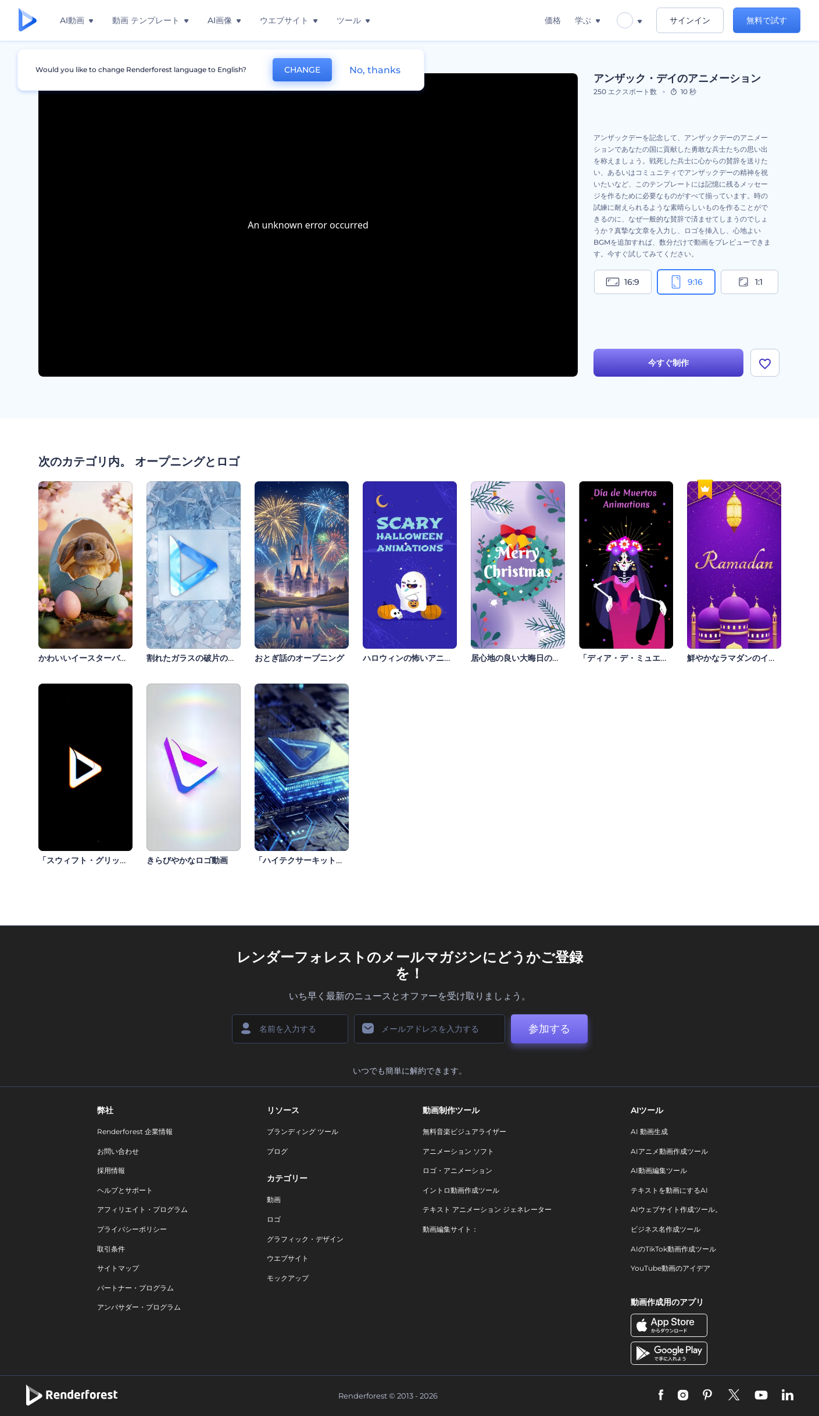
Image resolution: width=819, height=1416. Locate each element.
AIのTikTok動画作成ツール (673, 1249)
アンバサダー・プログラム (139, 1307)
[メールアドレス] (429, 1028)
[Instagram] (683, 1395)
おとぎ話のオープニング (299, 658)
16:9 (622, 282)
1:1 (749, 282)
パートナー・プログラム (135, 1287)
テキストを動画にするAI (669, 1190)
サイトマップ (118, 1268)
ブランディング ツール (302, 1131)
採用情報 (111, 1170)
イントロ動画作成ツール (461, 1190)
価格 (553, 20)
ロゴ (274, 1219)
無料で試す (766, 20)
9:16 (686, 282)
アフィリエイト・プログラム (142, 1209)
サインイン (690, 20)
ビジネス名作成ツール (665, 1229)
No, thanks (374, 70)
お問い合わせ (118, 1151)
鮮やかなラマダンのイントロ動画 (748, 658)
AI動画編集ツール (659, 1170)
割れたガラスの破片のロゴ (195, 658)
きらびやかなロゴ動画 (187, 860)
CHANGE (302, 70)
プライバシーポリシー (132, 1229)
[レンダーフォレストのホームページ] (28, 20)
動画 (274, 1199)
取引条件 (111, 1249)
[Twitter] (734, 1395)
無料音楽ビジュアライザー (464, 1131)
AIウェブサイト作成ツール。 (676, 1209)
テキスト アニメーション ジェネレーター (487, 1209)
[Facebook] (661, 1395)
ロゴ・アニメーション (457, 1170)
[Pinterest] (707, 1395)
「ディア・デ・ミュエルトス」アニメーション (664, 658)
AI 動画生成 (649, 1131)
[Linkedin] (787, 1395)
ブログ (277, 1151)
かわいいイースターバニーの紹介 (99, 658)
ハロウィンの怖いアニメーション (424, 658)
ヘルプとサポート (125, 1190)
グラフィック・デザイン (305, 1239)
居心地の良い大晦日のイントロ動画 (536, 658)
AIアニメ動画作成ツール (669, 1151)
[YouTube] (761, 1395)
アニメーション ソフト (458, 1151)
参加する (549, 1028)
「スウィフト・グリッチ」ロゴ (95, 860)
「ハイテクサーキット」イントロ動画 (324, 860)
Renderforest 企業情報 (135, 1131)
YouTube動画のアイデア (670, 1268)
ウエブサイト (288, 1258)
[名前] (290, 1028)
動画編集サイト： (450, 1229)
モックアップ (288, 1278)
